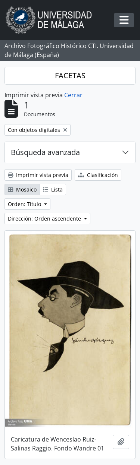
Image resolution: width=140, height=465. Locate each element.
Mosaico (22, 189)
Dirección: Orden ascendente (45, 218)
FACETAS (70, 75)
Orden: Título (25, 204)
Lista (53, 189)
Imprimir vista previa (38, 174)
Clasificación (98, 174)
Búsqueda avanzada (45, 152)
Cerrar (73, 95)
